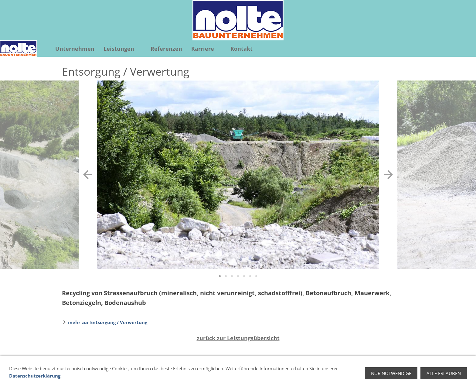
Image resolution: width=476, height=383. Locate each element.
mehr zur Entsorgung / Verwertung (107, 322)
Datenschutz (331, 370)
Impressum (363, 370)
